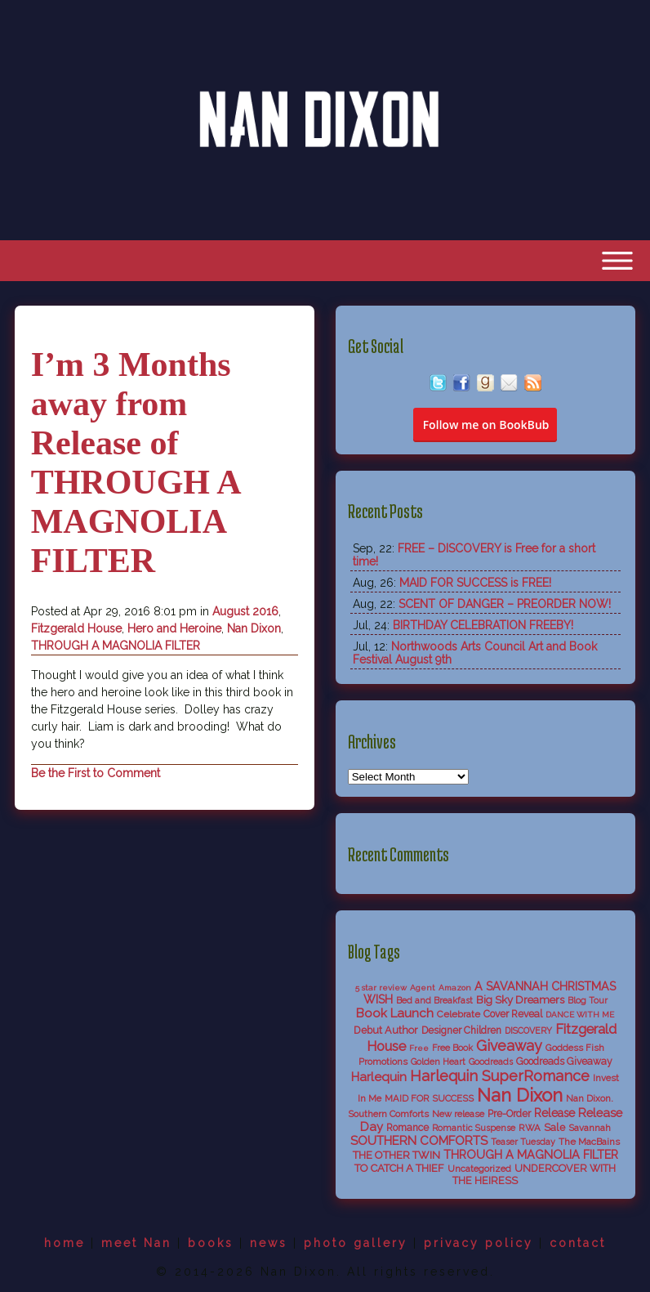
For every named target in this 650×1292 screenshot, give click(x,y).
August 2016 (245, 611)
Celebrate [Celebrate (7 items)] (458, 1014)
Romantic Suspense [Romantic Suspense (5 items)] (473, 1128)
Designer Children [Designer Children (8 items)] (461, 1030)
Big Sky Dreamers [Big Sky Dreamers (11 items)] (520, 999)
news (268, 1243)
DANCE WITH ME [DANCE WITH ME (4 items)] (579, 1014)
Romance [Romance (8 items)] (407, 1127)
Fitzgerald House (76, 628)
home (64, 1243)
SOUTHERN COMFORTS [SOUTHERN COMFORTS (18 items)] (419, 1140)
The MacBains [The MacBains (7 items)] (589, 1141)
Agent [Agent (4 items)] (422, 987)
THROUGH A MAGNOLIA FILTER (115, 645)
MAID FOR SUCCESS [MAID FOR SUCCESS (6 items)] (429, 1098)
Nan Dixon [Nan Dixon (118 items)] (520, 1095)
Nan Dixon (254, 628)
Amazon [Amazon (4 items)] (455, 987)
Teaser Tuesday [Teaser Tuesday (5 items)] (523, 1142)
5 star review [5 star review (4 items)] (381, 987)
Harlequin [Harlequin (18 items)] (379, 1077)
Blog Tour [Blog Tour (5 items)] (588, 1000)
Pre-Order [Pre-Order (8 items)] (509, 1114)
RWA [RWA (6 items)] (530, 1127)
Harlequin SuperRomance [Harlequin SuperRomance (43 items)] (500, 1075)
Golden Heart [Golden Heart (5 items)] (438, 1062)
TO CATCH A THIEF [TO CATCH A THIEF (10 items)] (399, 1168)
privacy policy (478, 1243)
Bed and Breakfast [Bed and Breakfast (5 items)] (434, 1000)
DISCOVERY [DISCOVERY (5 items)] (528, 1031)
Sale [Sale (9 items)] (554, 1127)
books (211, 1243)
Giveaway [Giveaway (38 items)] (509, 1045)
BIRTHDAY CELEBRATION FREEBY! (483, 625)
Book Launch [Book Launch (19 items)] (395, 1013)
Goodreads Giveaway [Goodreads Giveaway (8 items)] (564, 1061)
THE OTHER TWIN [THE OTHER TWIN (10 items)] (396, 1155)
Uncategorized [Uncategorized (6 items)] (479, 1168)
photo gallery (355, 1243)
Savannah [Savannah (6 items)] (589, 1127)
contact (578, 1243)
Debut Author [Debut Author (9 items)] (386, 1030)
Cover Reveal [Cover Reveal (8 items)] (512, 1014)
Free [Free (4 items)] (419, 1048)
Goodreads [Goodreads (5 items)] (491, 1062)
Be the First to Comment (95, 773)
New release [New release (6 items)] (458, 1114)
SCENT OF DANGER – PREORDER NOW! (504, 603)
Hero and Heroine (174, 628)
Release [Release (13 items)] (554, 1113)
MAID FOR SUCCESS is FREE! (475, 582)
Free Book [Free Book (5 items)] (452, 1048)
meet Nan (136, 1243)
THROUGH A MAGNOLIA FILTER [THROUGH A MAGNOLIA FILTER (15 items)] (530, 1154)
